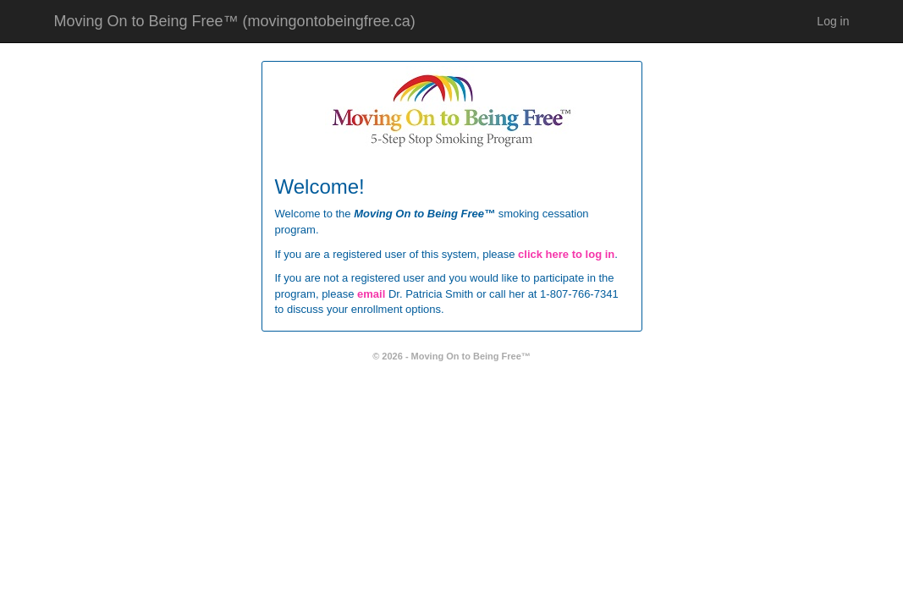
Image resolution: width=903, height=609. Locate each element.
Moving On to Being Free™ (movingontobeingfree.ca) (235, 21)
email (371, 294)
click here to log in (566, 254)
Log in (833, 21)
